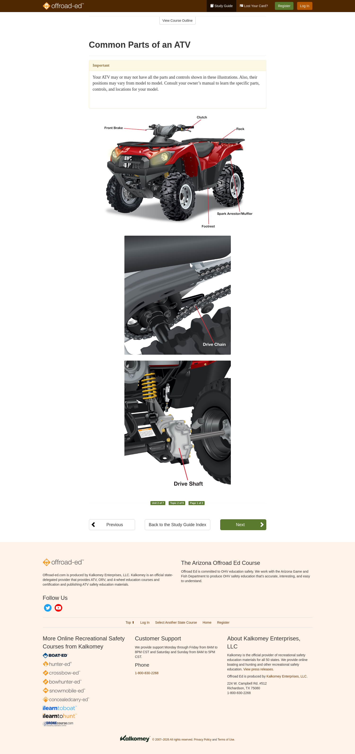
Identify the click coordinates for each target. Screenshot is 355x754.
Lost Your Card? (254, 6)
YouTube (58, 608)
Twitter (48, 608)
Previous (114, 524)
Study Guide (221, 6)
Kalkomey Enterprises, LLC (287, 676)
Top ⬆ (130, 622)
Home (207, 622)
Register (284, 6)
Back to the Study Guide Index (177, 524)
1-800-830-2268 (147, 673)
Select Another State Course (176, 622)
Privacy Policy (202, 739)
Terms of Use (226, 739)
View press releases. (258, 669)
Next (240, 524)
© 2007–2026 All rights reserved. (172, 739)
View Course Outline (177, 20)
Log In (304, 6)
